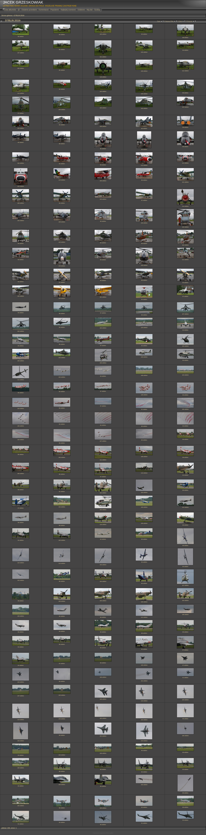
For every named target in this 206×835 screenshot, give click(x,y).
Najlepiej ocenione (68, 10)
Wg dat (89, 10)
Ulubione (81, 10)
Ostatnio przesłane (29, 10)
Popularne (54, 10)
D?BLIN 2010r (19, 15)
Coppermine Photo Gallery (106, 833)
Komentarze (43, 10)
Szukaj (97, 10)
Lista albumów (10, 10)
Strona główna (6, 15)
